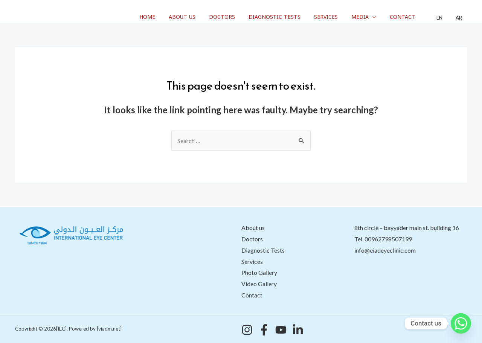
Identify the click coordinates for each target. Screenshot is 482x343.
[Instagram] (247, 329)
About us (205, 17)
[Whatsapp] (461, 323)
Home (174, 17)
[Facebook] (264, 329)
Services (340, 17)
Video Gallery (259, 283)
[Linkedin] (298, 329)
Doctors (242, 17)
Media (371, 17)
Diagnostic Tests (292, 17)
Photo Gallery (259, 272)
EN (445, 17)
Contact (411, 17)
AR (461, 17)
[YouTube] (281, 329)
